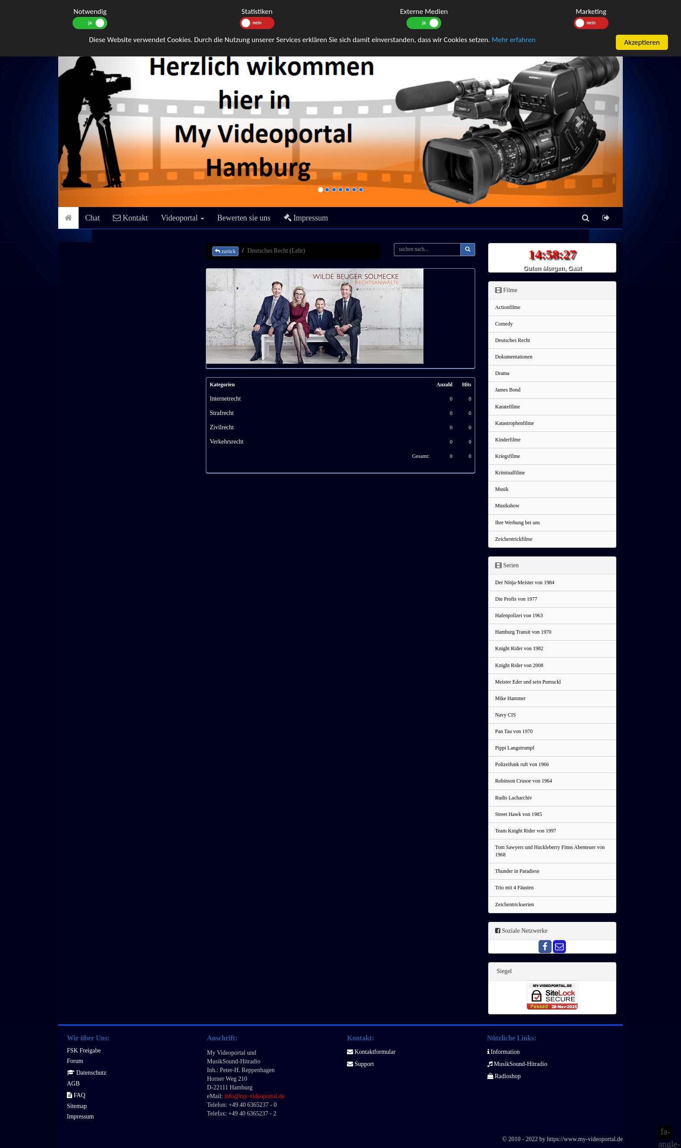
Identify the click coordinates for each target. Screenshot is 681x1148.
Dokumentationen (513, 357)
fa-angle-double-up (665, 1133)
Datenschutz (86, 1072)
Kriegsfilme (507, 456)
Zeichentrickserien (514, 904)
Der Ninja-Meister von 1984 (524, 582)
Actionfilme (507, 307)
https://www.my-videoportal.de (585, 1139)
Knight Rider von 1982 (519, 648)
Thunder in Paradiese (517, 871)
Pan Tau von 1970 (514, 731)
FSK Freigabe (84, 1050)
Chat (92, 218)
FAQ (76, 1095)
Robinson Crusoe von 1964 (523, 781)
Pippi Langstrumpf (514, 748)
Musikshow (507, 506)
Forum (75, 1061)
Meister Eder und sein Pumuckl (528, 682)
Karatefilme (507, 407)
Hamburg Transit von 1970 (523, 632)
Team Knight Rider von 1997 (525, 831)
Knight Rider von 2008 (519, 665)
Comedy (504, 324)
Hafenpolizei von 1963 (519, 615)
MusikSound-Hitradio (517, 1064)
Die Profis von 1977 (516, 599)
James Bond (507, 390)
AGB (73, 1083)
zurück (225, 251)
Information (503, 1052)
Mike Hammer (510, 698)
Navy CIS (505, 715)
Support (360, 1064)
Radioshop (504, 1076)
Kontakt (130, 218)
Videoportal (182, 218)
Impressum (306, 218)
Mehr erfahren (514, 39)
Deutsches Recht (512, 340)
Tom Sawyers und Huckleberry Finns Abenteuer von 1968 (550, 851)
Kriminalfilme (510, 473)
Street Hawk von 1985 (518, 814)
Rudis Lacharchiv (513, 798)
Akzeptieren (642, 42)
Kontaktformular (371, 1052)
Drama (502, 373)
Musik (502, 489)
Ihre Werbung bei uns (517, 523)
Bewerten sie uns (244, 218)
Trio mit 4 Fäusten (514, 888)
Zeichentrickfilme (513, 539)
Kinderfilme (508, 440)
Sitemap (77, 1106)
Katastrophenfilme (514, 423)
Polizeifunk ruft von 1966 (522, 764)
